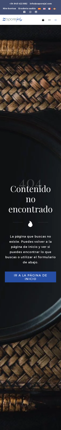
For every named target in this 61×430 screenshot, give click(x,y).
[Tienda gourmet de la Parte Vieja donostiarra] (16, 19)
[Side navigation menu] (49, 19)
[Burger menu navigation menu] (56, 19)
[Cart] (43, 19)
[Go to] (24, 11)
